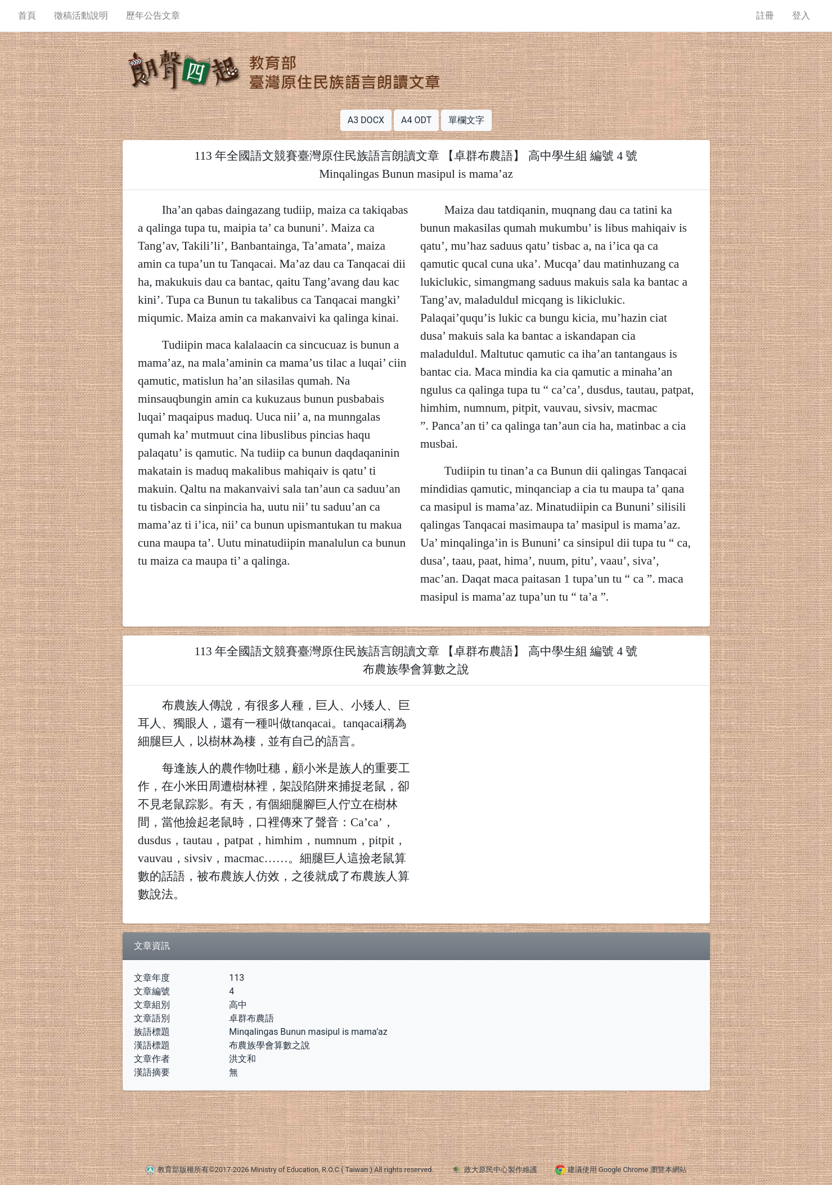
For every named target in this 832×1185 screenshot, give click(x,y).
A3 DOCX (366, 120)
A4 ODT (416, 120)
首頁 (27, 15)
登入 (801, 15)
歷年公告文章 (153, 15)
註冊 (765, 15)
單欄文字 (466, 120)
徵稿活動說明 (81, 15)
